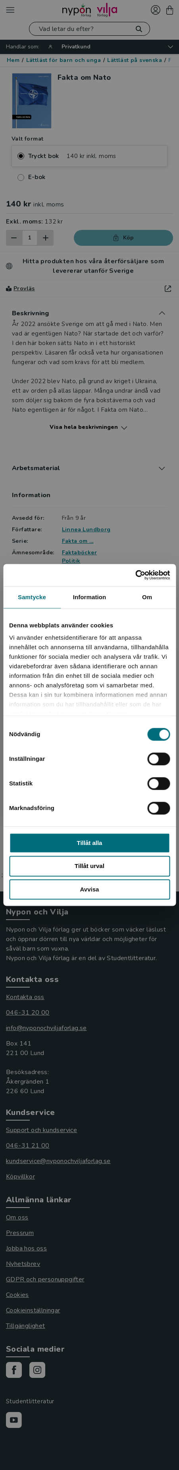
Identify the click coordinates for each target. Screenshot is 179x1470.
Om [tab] (147, 597)
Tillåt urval (89, 866)
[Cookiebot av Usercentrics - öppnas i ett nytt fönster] (135, 575)
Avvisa (89, 889)
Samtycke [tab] (32, 597)
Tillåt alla (89, 842)
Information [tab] (89, 597)
